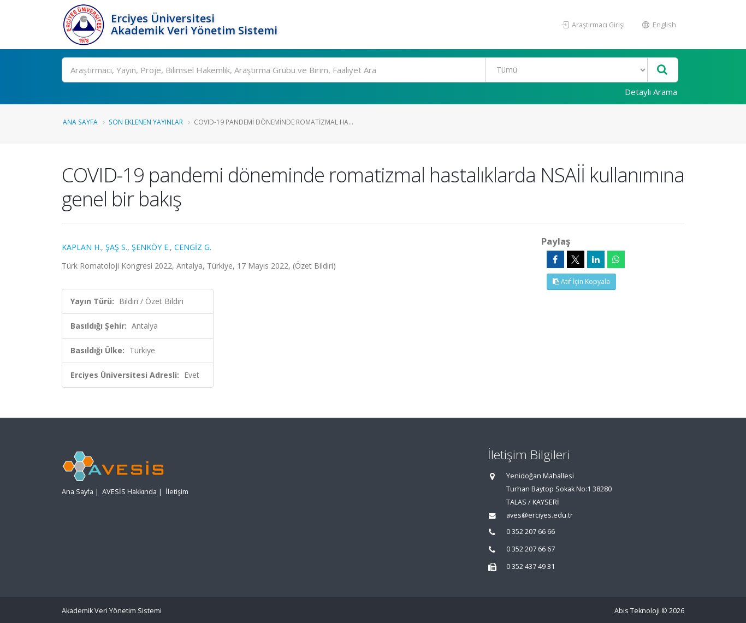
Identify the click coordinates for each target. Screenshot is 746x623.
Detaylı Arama (651, 91)
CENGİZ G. (192, 247)
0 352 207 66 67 (530, 549)
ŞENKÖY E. (151, 247)
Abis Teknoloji (637, 610)
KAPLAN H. (81, 247)
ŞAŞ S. (116, 247)
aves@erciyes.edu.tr (539, 515)
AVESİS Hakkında (129, 491)
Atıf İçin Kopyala (581, 281)
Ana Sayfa (80, 121)
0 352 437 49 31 (530, 566)
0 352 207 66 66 (530, 531)
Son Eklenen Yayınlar (146, 121)
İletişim (176, 491)
